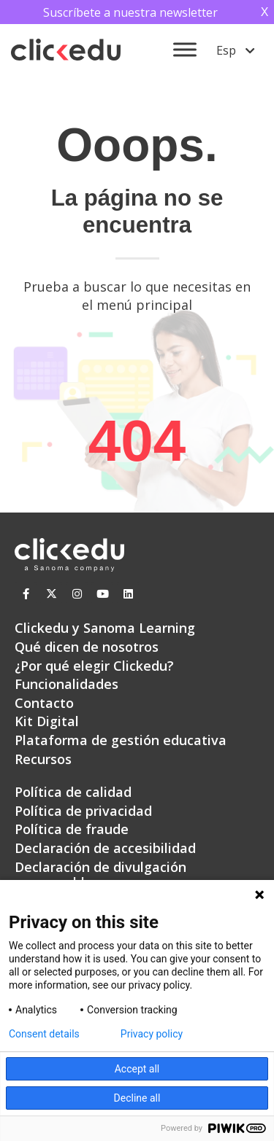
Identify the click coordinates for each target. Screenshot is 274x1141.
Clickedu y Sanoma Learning (105, 627)
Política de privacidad (83, 810)
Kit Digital (47, 721)
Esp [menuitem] (226, 50)
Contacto (44, 703)
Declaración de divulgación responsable (100, 875)
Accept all (137, 1069)
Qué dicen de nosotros (87, 646)
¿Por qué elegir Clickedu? (94, 665)
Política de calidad (73, 792)
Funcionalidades (66, 684)
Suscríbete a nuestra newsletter (130, 12)
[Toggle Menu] (185, 50)
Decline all (137, 1098)
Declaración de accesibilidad (105, 848)
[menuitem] (235, 50)
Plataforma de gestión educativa (121, 740)
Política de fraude (72, 829)
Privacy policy (152, 1034)
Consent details (44, 1034)
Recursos (43, 759)
